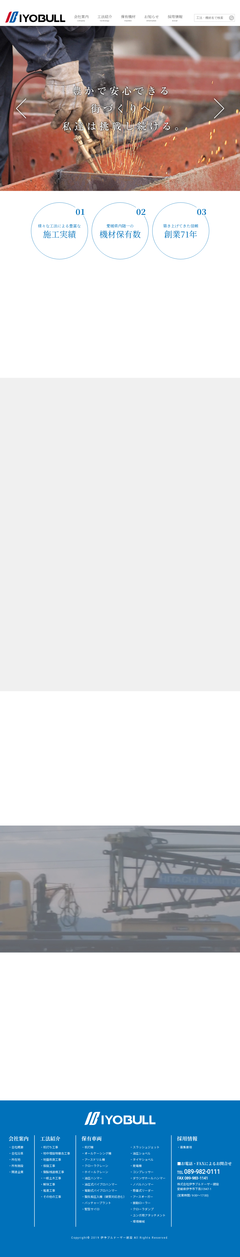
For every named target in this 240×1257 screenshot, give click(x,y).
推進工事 (49, 1190)
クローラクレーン (96, 1165)
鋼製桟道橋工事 (53, 1172)
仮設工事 (49, 1165)
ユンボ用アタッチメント (149, 1215)
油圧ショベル (142, 1153)
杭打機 (89, 1147)
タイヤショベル (143, 1159)
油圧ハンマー (93, 1178)
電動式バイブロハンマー (101, 1190)
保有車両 (92, 1138)
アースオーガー (143, 1196)
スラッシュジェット (146, 1147)
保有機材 (128, 18)
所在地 (15, 1159)
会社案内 (81, 18)
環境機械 (139, 1221)
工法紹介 (104, 18)
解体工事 (49, 1184)
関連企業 (17, 1172)
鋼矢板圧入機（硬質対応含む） (105, 1196)
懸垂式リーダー (143, 1190)
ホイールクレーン (96, 1172)
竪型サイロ (92, 1209)
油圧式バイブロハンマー (101, 1184)
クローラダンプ (143, 1209)
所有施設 (17, 1165)
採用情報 (175, 18)
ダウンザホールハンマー (149, 1178)
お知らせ (151, 18)
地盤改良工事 (52, 1159)
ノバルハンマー (143, 1184)
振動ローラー (142, 1203)
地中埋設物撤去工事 (56, 1153)
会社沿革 (17, 1153)
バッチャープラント (98, 1203)
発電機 (137, 1165)
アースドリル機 (95, 1159)
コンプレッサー (143, 1172)
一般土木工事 (52, 1178)
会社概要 (17, 1147)
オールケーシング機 (98, 1153)
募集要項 (186, 1147)
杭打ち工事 (50, 1147)
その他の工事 (52, 1196)
